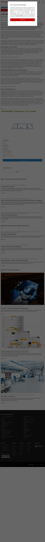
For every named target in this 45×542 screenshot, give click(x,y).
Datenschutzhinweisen (20, 15)
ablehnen (14, 16)
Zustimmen (22, 19)
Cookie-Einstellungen (27, 16)
